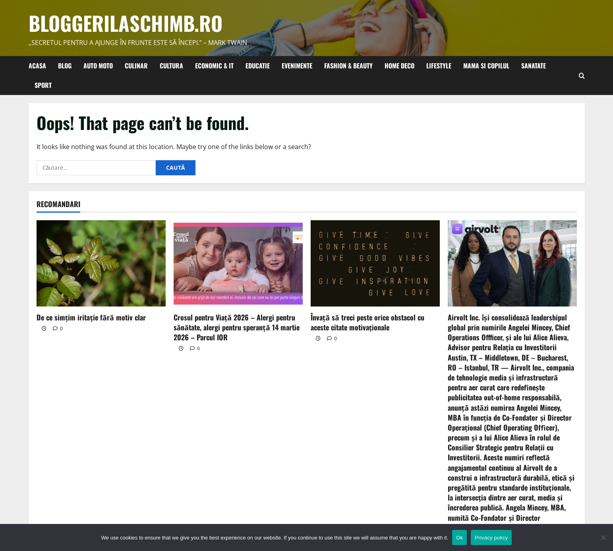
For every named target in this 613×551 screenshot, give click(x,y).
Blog (65, 65)
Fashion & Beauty (348, 65)
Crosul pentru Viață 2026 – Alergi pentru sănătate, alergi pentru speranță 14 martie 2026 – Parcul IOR (237, 327)
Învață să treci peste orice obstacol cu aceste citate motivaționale (367, 322)
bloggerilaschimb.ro (125, 22)
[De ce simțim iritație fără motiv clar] (101, 263)
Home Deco (399, 65)
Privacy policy (491, 538)
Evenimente (297, 65)
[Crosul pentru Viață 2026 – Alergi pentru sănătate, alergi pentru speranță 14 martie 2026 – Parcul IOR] (238, 263)
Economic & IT (214, 65)
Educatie (258, 65)
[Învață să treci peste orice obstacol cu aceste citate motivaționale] (375, 263)
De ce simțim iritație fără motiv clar (91, 317)
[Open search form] (582, 75)
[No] (603, 537)
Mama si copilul (486, 65)
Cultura (171, 65)
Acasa (37, 65)
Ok (459, 538)
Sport (43, 85)
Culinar (136, 65)
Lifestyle (438, 65)
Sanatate (533, 65)
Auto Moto (98, 65)
